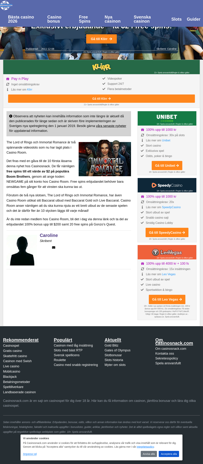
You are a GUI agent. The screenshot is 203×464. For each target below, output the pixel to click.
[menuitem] (25, 19)
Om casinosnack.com (170, 348)
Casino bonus (54, 19)
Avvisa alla (149, 454)
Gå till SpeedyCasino (167, 232)
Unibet (166, 140)
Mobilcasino (11, 371)
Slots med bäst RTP (68, 350)
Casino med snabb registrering (76, 365)
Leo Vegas (169, 274)
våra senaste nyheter (111, 126)
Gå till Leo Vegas (167, 299)
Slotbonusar (113, 355)
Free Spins (85, 19)
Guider (193, 19)
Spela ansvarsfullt (168, 363)
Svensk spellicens (67, 355)
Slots (176, 19)
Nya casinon (113, 19)
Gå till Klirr (101, 39)
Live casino (11, 366)
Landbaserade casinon (19, 392)
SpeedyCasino (171, 207)
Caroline (172, 48)
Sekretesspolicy (166, 358)
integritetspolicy (145, 446)
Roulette (60, 360)
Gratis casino (12, 351)
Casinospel (11, 345)
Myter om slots (115, 365)
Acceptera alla (169, 454)
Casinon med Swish (17, 361)
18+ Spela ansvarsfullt (165, 124)
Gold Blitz (111, 345)
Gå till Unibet (167, 165)
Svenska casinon (142, 19)
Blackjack (10, 376)
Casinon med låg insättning (73, 345)
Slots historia (114, 360)
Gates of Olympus (117, 350)
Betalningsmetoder (16, 382)
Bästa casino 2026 (21, 19)
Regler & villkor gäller (111, 52)
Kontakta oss (164, 353)
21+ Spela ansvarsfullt (92, 52)
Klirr (29, 89)
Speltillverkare (13, 387)
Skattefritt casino (15, 356)
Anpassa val (30, 454)
